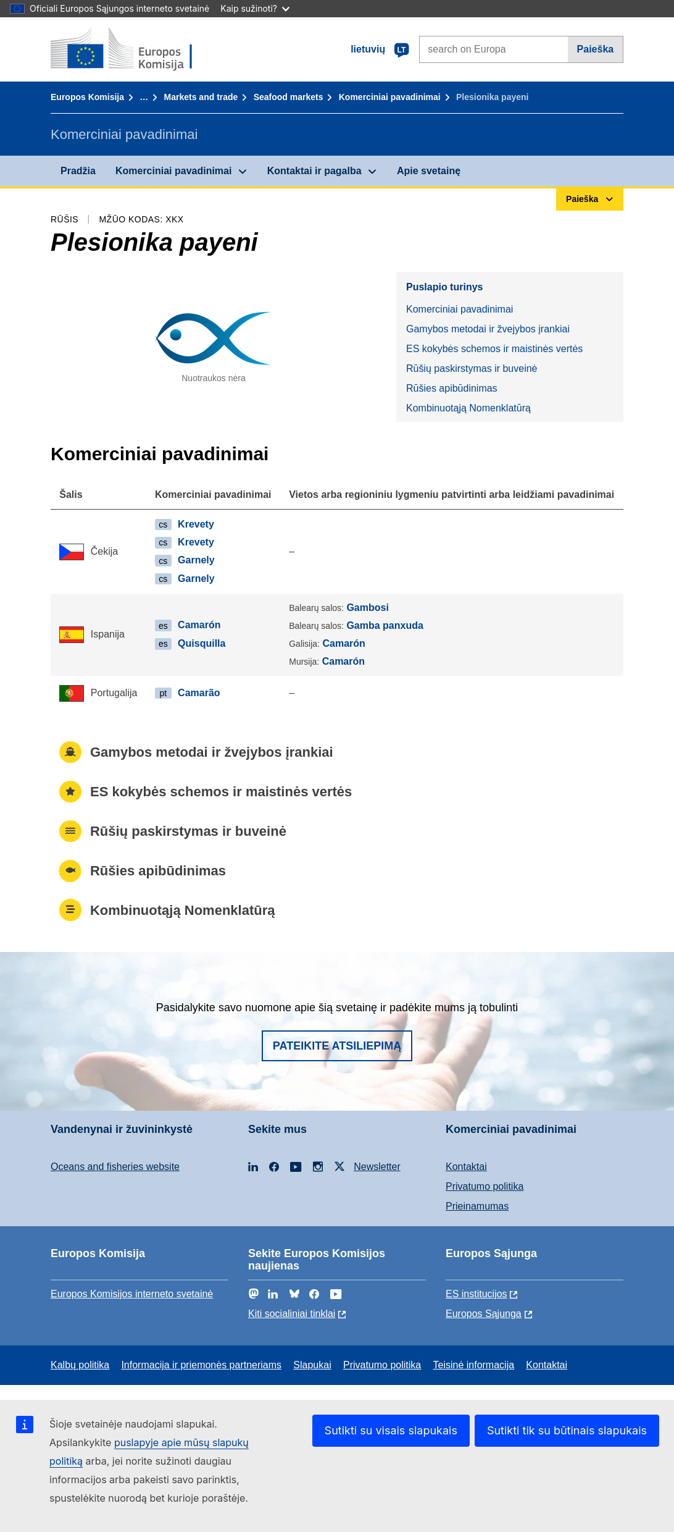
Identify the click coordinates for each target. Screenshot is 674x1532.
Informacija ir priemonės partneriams (201, 1365)
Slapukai (312, 1365)
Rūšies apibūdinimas (451, 388)
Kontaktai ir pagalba (314, 171)
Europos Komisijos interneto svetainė (132, 1294)
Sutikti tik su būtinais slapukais (567, 1430)
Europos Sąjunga (484, 1313)
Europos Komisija (87, 97)
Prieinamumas (477, 1206)
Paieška (595, 49)
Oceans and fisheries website (115, 1166)
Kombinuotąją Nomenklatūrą (468, 408)
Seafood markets (288, 97)
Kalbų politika (80, 1365)
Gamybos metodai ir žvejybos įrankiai (488, 329)
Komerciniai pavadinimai (390, 97)
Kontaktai (466, 1166)
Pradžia (78, 171)
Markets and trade (201, 97)
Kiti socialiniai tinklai (291, 1313)
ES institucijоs (476, 1294)
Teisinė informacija (473, 1365)
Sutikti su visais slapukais (391, 1430)
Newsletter (377, 1166)
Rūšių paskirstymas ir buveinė (472, 368)
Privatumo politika (484, 1186)
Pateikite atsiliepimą (337, 1046)
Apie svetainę (428, 171)
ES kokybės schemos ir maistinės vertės (494, 348)
